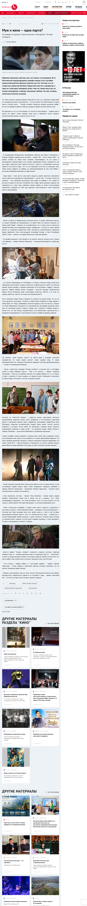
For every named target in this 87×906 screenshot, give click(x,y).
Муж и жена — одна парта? (26, 17)
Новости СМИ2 (6, 611)
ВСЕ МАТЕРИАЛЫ (53, 623)
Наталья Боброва (11, 42)
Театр (37, 7)
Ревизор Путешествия (78, 13)
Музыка (78, 7)
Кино (46, 7)
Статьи (15, 17)
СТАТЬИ (50, 23)
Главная (4, 17)
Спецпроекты (30, 13)
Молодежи (41, 13)
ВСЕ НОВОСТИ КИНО (72, 195)
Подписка (48, 2)
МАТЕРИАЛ (56, 23)
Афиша (50, 13)
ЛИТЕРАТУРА (67, 100)
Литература (57, 7)
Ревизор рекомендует (62, 13)
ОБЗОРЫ (7, 691)
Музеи (68, 7)
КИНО (44, 23)
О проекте (38, 2)
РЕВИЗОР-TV (38, 731)
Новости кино (69, 116)
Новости (21, 13)
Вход (84, 4)
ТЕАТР (65, 106)
